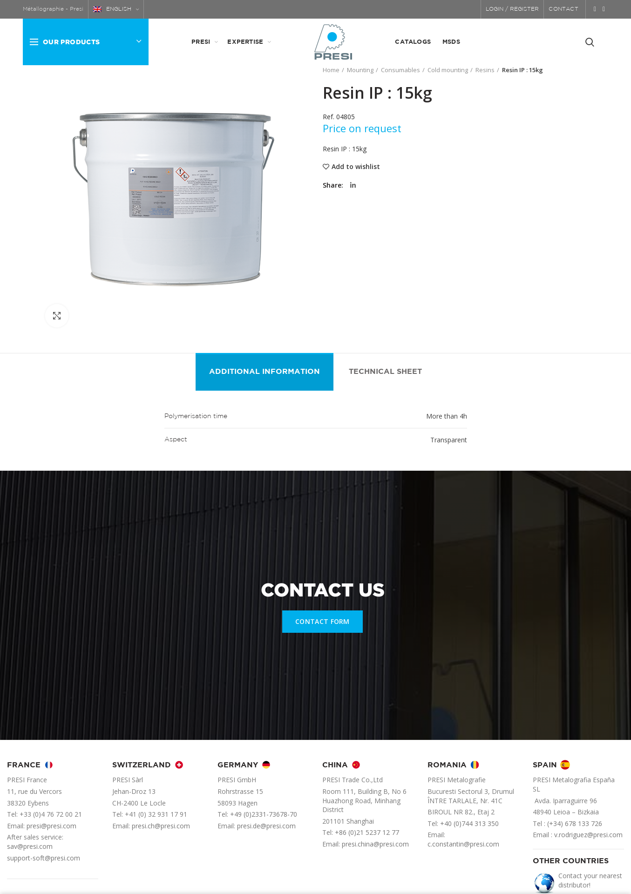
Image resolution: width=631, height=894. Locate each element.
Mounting (360, 70)
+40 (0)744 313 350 (469, 823)
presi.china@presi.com (375, 844)
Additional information (264, 371)
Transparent (448, 439)
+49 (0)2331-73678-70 (263, 814)
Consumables (400, 70)
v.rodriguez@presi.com (588, 834)
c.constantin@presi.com (463, 844)
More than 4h (446, 416)
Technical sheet (385, 371)
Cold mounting (447, 70)
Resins (485, 70)
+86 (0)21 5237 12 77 (367, 832)
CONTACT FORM (322, 621)
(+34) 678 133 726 (574, 823)
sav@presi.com (30, 846)
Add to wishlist (356, 166)
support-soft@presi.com (43, 857)
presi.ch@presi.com (161, 825)
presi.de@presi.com (266, 825)
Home (331, 70)
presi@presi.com (51, 825)
